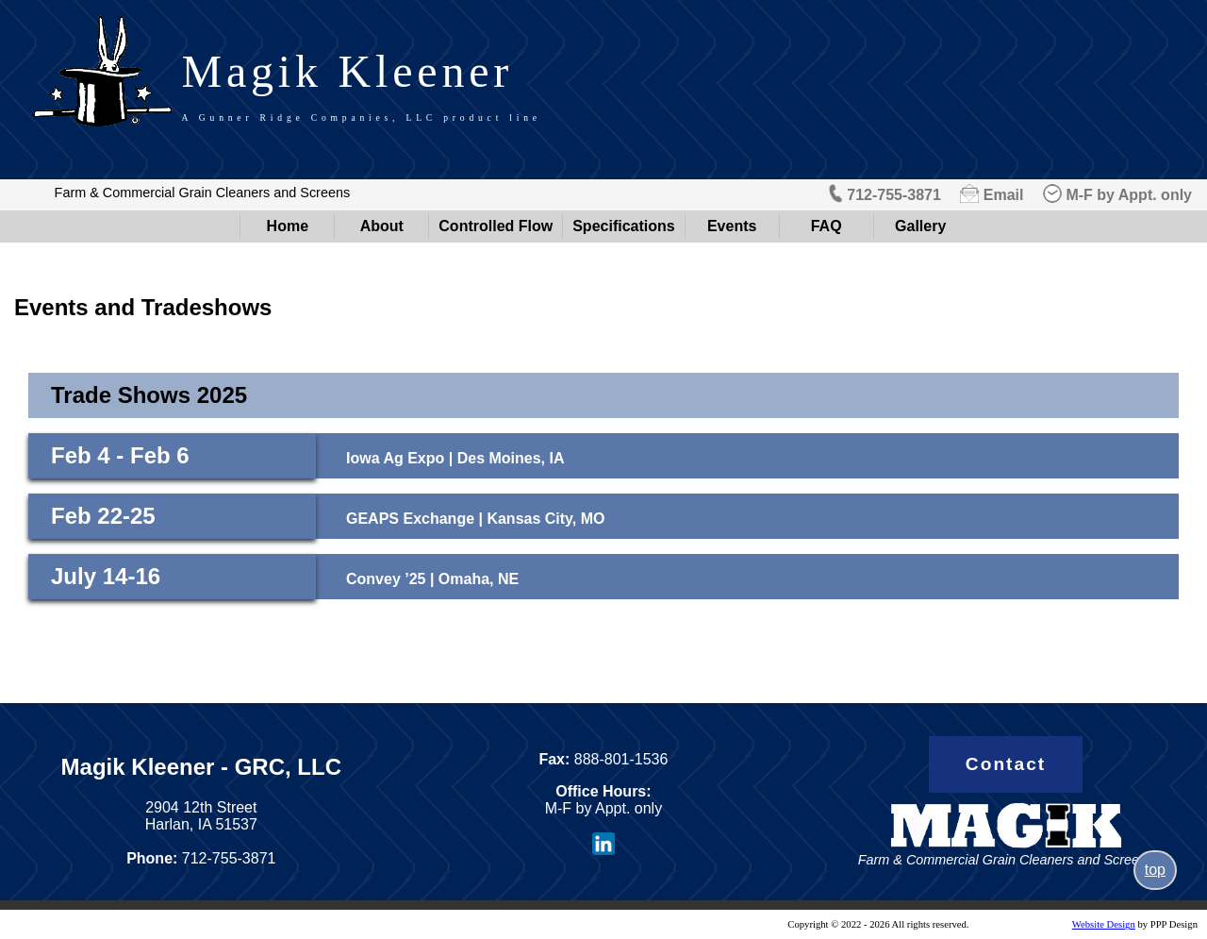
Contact (1006, 764)
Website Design (1103, 924)
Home (287, 226)
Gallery (920, 226)
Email (1004, 195)
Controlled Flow (495, 226)
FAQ (826, 226)
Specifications (623, 226)
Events (731, 226)
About (382, 226)
